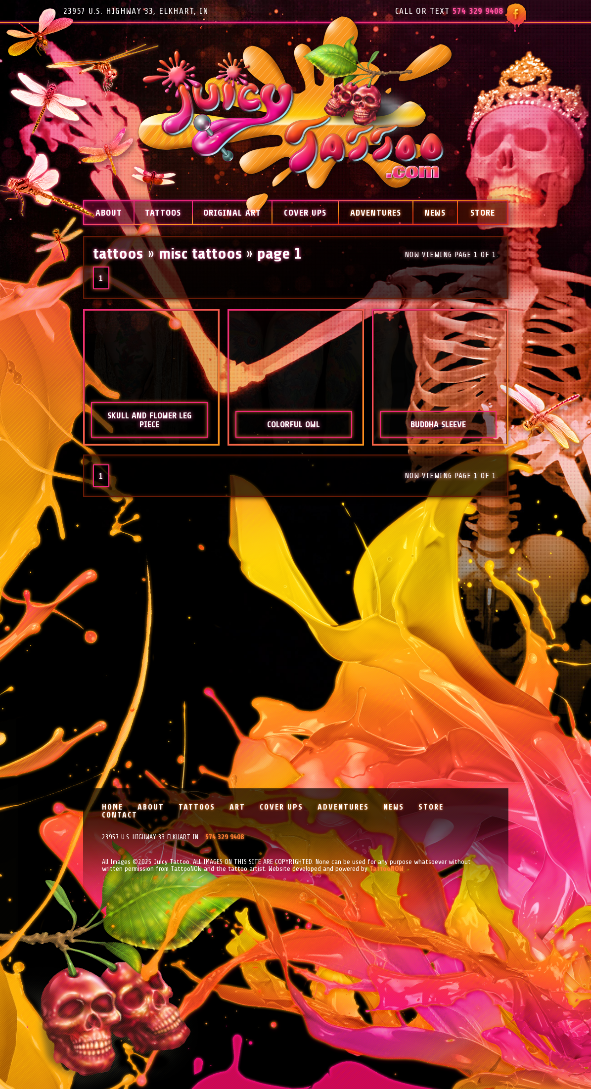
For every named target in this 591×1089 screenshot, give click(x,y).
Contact (119, 815)
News (435, 213)
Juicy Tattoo (295, 115)
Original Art (232, 213)
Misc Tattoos (200, 254)
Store (482, 213)
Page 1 (279, 254)
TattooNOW (386, 868)
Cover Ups (305, 213)
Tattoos (163, 213)
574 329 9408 (478, 11)
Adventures (375, 213)
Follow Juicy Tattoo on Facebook (515, 17)
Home (112, 807)
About (108, 213)
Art (237, 807)
